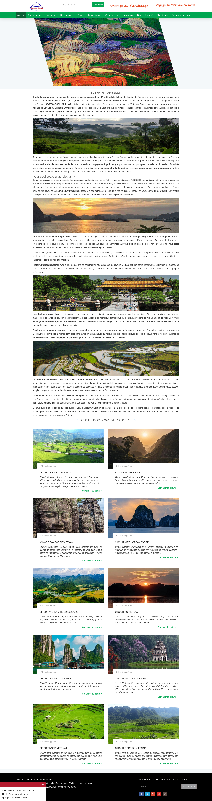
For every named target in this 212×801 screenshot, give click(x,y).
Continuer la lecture (92, 491)
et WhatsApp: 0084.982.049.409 (18, 790)
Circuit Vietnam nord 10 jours (59, 612)
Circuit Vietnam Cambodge (132, 542)
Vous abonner (188, 786)
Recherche (98, 4)
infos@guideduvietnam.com (16, 794)
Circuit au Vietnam (127, 612)
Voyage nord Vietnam (128, 472)
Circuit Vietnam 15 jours (55, 678)
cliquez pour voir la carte (14, 797)
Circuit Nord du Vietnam (130, 748)
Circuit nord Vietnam (53, 748)
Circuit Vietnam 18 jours (130, 678)
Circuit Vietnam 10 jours (55, 472)
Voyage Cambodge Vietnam (57, 542)
